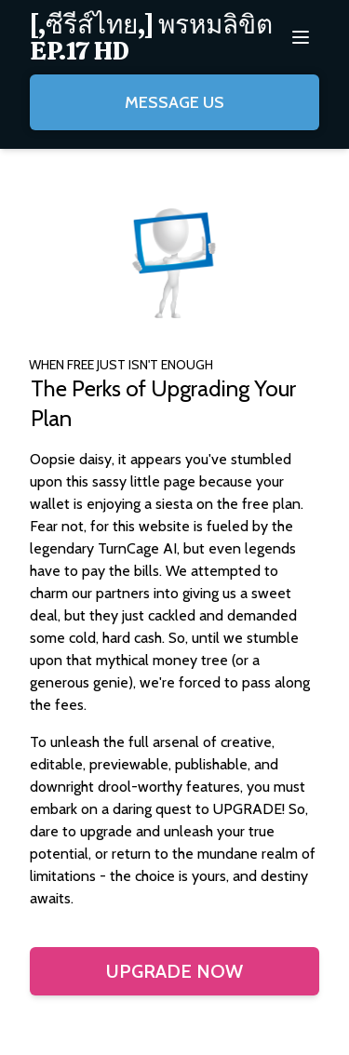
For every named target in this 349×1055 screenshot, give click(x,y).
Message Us (174, 102)
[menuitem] (156, 37)
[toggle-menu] (300, 37)
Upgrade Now (174, 971)
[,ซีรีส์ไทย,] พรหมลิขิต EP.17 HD (151, 37)
